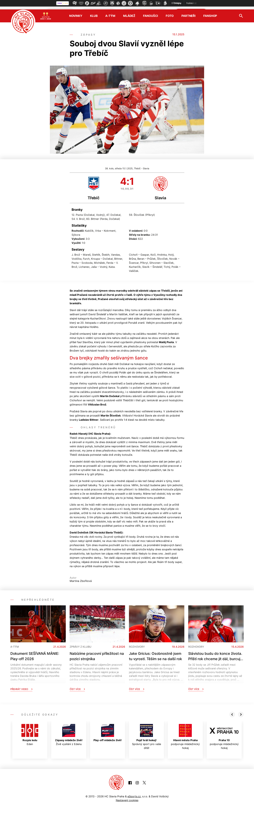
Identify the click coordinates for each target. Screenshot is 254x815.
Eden (29, 732)
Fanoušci (150, 13)
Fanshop (210, 13)
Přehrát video (21, 686)
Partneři (188, 13)
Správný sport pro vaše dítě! (146, 734)
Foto (170, 13)
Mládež (129, 13)
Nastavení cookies (127, 797)
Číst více (77, 686)
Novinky (75, 13)
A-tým (110, 13)
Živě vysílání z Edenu (68, 732)
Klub (94, 13)
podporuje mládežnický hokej (185, 734)
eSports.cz (134, 793)
